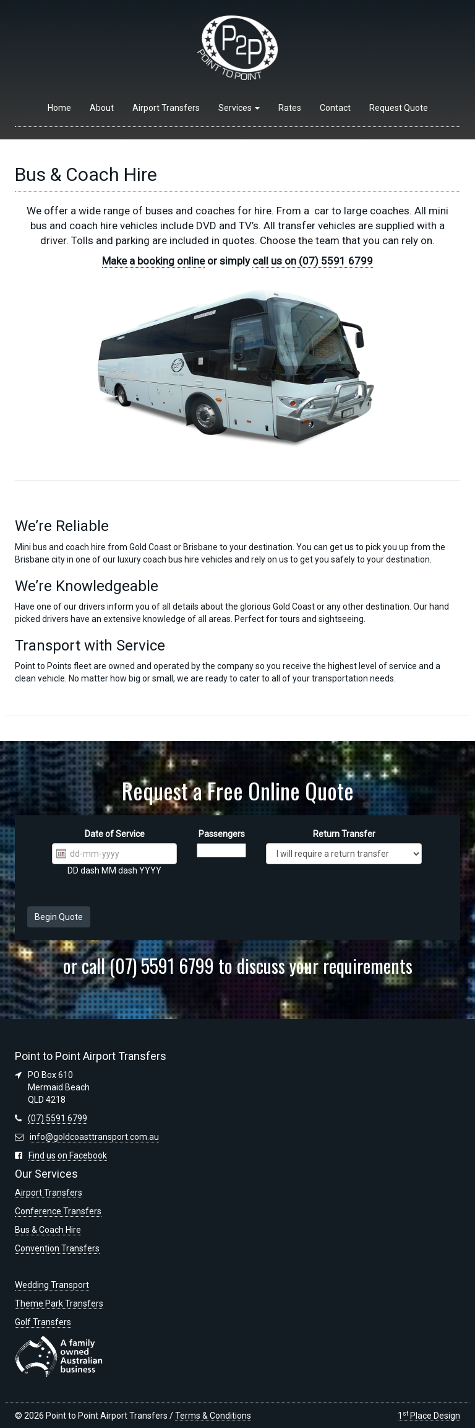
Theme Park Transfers (59, 1303)
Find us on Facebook (67, 1155)
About (102, 108)
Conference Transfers (58, 1211)
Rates (289, 108)
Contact (335, 108)
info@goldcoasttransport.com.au (94, 1137)
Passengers (222, 834)
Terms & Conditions (213, 1416)
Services (239, 108)
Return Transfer (344, 834)
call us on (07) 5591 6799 (312, 261)
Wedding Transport (52, 1285)
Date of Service (115, 834)
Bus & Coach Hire (48, 1230)
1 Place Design (429, 1416)
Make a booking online (153, 261)
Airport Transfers (166, 108)
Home (59, 108)
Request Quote (398, 108)
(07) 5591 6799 (57, 1118)
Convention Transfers (57, 1248)
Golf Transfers (43, 1322)
